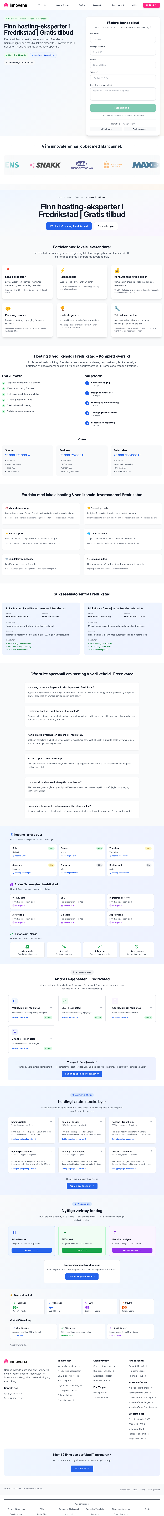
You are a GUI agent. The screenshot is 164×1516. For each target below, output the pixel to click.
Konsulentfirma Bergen (141, 1402)
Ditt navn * (94, 34)
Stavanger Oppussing (121, 1509)
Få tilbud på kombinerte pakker (82, 1073)
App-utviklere (66, 1400)
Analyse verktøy (140, 129)
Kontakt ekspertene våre (81, 1276)
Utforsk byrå (106, 129)
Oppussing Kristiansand (69, 1509)
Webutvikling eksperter (71, 1366)
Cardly (147, 1509)
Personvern (125, 1490)
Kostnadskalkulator (104, 1376)
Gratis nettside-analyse (106, 1366)
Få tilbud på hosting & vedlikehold (69, 226)
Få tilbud (151, 5)
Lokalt (68, 197)
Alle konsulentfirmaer (140, 1387)
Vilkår (135, 1490)
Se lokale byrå (106, 226)
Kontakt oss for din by (82, 1186)
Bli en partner (101, 1392)
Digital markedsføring (70, 1385)
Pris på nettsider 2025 (141, 1419)
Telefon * (94, 72)
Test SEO (82, 1250)
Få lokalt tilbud (123, 108)
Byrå (82, 5)
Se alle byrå (100, 1397)
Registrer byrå (118, 5)
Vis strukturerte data (18, 1345)
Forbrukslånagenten (16, 1509)
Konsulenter (99, 5)
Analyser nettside (132, 1250)
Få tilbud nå (82, 1468)
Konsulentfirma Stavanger (143, 1397)
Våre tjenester (154, 1490)
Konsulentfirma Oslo (140, 1392)
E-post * (93, 59)
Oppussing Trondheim (95, 1509)
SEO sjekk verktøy (103, 1371)
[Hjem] (15, 5)
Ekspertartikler (137, 1438)
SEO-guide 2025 (138, 1424)
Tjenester (43, 5)
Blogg (142, 1490)
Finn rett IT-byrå (138, 1366)
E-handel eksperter (69, 1395)
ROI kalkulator (101, 1380)
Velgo (42, 1509)
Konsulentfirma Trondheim (143, 1407)
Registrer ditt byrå (139, 1433)
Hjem (60, 197)
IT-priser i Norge (138, 1371)
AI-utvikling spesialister (71, 1371)
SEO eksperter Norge (70, 1376)
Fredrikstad (79, 197)
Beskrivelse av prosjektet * (101, 85)
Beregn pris (31, 1250)
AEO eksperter (66, 1380)
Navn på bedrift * (97, 46)
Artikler (134, 5)
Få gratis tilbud (137, 1376)
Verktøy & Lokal (64, 5)
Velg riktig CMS (138, 1429)
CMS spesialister (67, 1390)
